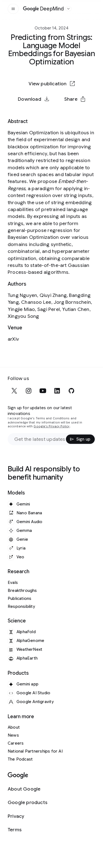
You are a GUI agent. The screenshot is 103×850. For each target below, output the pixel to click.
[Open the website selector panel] (68, 9)
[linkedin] (57, 390)
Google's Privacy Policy (51, 426)
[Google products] (28, 802)
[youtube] (42, 390)
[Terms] (28, 829)
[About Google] (28, 789)
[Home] (43, 8)
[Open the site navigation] (13, 9)
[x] (14, 390)
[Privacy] (28, 816)
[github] (71, 390)
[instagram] (28, 390)
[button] (75, 99)
